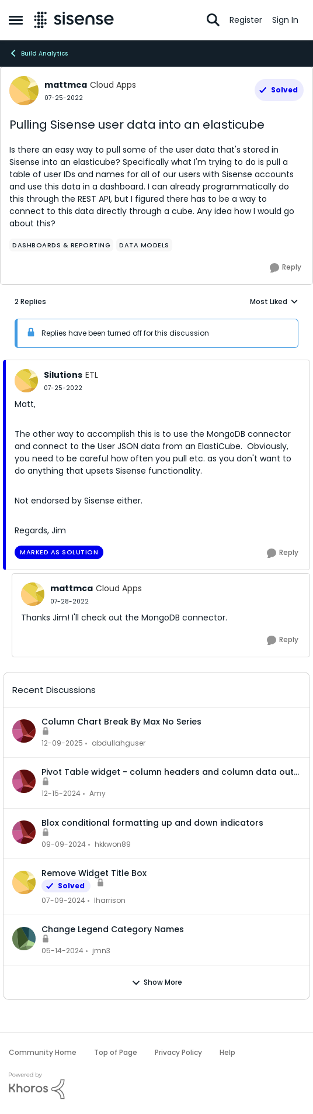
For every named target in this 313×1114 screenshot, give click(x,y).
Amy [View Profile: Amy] (97, 794)
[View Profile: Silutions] (26, 380)
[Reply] (285, 267)
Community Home (42, 1052)
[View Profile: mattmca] (24, 90)
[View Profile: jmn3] (24, 938)
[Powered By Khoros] (156, 1085)
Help (227, 1052)
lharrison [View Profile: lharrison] (110, 900)
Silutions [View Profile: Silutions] (63, 375)
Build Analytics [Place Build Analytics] (38, 53)
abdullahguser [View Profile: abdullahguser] (118, 743)
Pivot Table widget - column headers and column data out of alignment (167, 772)
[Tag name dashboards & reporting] (61, 245)
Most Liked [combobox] (274, 301)
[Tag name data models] (144, 245)
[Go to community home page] (74, 20)
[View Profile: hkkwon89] (24, 832)
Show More (156, 982)
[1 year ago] (61, 794)
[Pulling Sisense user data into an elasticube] (63, 388)
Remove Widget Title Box (94, 873)
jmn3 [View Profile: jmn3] (101, 951)
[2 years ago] (63, 900)
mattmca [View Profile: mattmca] (65, 85)
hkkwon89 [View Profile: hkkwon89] (113, 844)
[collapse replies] (156, 365)
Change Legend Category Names (112, 929)
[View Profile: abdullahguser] (24, 731)
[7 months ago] (62, 743)
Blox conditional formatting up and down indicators (152, 823)
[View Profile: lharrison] (24, 882)
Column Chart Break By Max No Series (121, 721)
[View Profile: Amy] (24, 781)
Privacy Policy (178, 1052)
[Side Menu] (16, 20)
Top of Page (115, 1052)
